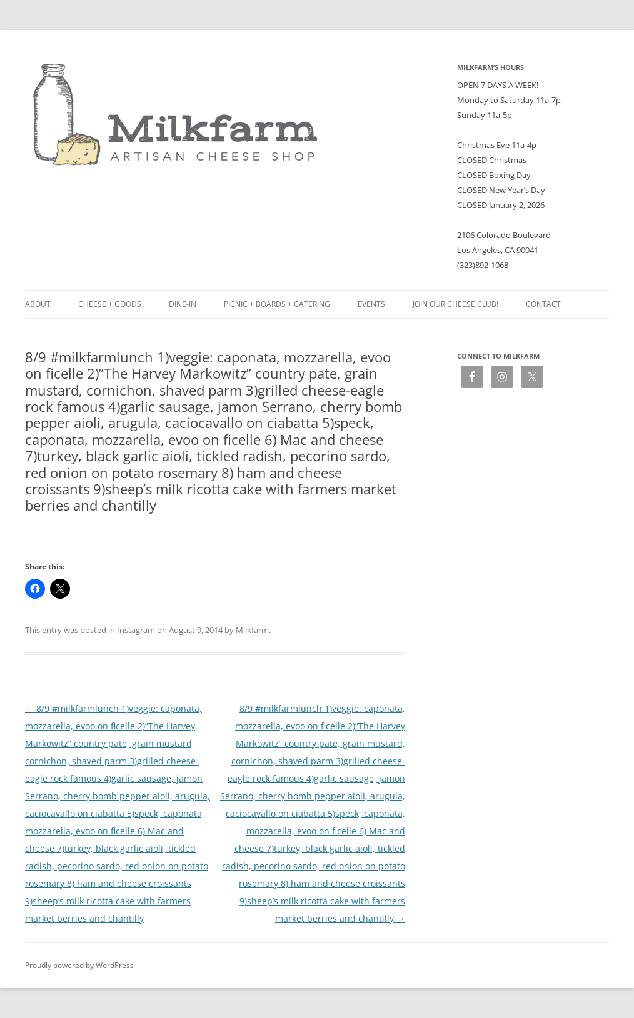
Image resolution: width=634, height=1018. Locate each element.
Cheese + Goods (109, 304)
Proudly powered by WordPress (79, 965)
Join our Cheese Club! (455, 304)
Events (371, 304)
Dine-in (182, 304)
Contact (543, 304)
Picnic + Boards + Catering (277, 304)
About (38, 304)
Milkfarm (252, 630)
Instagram (136, 630)
